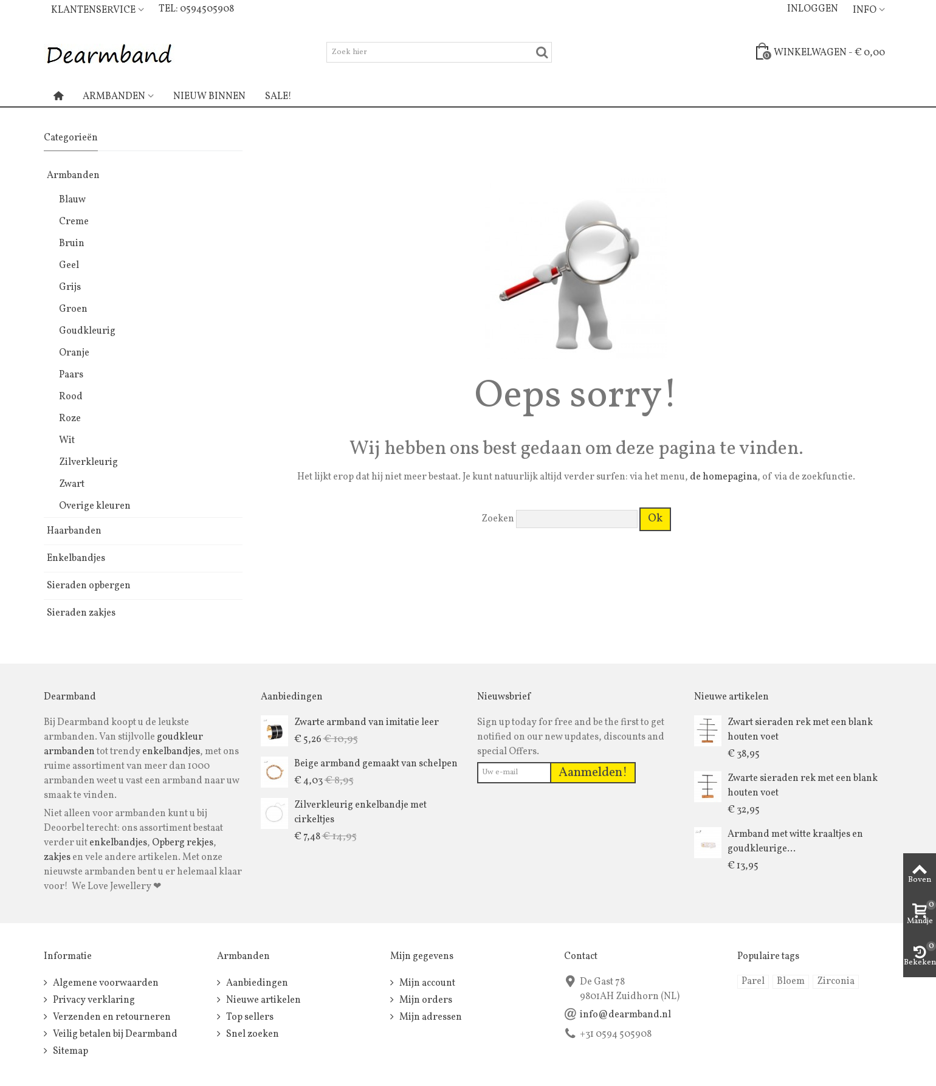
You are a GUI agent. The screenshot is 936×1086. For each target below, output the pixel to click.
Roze (70, 418)
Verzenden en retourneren (111, 1017)
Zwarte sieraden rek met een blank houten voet (803, 786)
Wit (67, 440)
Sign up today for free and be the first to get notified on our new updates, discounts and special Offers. (570, 737)
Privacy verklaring (93, 1000)
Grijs (70, 287)
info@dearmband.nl (625, 1015)
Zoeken (497, 519)
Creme (74, 222)
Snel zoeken (251, 1034)
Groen (73, 309)
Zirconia (836, 981)
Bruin (71, 243)
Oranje (74, 353)
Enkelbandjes (76, 558)
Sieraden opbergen (89, 586)
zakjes (57, 857)
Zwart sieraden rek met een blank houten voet (800, 730)
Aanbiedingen (256, 983)
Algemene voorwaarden (105, 983)
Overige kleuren (95, 506)
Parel (753, 981)
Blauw (72, 200)
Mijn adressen (429, 1017)
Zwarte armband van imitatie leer (366, 722)
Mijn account (426, 983)
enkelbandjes (171, 751)
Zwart (71, 484)
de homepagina (723, 477)
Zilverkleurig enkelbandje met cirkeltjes (360, 813)
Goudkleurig (87, 331)
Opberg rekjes (182, 843)
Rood (71, 397)
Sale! (278, 96)
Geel (69, 265)
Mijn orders (424, 1000)
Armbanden (114, 96)
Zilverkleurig (88, 462)
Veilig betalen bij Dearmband (114, 1034)
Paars (71, 375)
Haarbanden (74, 531)
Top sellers (249, 1017)
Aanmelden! (593, 773)
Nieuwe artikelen (262, 1000)
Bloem (791, 981)
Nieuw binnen (209, 96)
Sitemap (69, 1051)
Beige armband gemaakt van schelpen (376, 764)
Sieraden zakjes (81, 613)
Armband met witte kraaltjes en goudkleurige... (795, 842)
